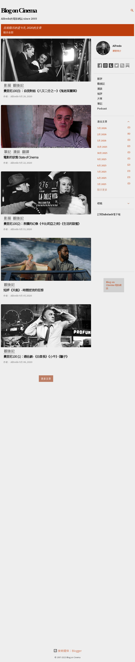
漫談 (99, 88)
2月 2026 (101, 134)
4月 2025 (101, 178)
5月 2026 (102, 128)
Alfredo (117, 45)
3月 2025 (101, 184)
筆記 (99, 103)
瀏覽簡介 (117, 51)
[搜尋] (132, 10)
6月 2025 (101, 165)
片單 (99, 98)
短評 (99, 93)
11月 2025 (102, 146)
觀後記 (101, 83)
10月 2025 (102, 153)
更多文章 (46, 378)
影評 (99, 78)
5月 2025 (101, 171)
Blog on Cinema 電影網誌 (113, 285)
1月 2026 (101, 140)
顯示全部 (8, 32)
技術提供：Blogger (67, 651)
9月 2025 (101, 159)
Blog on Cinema (18, 10)
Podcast (102, 108)
